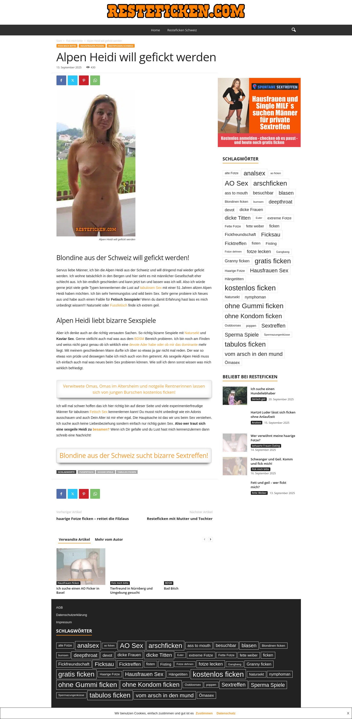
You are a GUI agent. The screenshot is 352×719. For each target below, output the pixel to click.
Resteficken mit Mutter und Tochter (180, 518)
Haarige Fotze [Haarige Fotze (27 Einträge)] (235, 271)
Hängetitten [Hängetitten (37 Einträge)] (234, 279)
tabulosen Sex (151, 288)
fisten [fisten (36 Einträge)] (256, 243)
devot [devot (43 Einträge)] (229, 210)
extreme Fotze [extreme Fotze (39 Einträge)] (279, 218)
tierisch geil (258, 399)
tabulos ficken (127, 472)
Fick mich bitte (74, 40)
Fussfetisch (118, 305)
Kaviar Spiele (105, 472)
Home (155, 30)
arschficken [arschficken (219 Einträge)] (270, 183)
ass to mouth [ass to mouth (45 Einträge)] (236, 193)
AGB (59, 607)
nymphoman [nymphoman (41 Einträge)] (255, 297)
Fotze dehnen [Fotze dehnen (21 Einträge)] (233, 251)
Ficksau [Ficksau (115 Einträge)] (270, 234)
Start (59, 40)
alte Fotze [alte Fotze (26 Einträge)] (232, 173)
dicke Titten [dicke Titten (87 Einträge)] (238, 218)
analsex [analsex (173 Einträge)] (254, 173)
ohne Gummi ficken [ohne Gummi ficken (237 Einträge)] (254, 306)
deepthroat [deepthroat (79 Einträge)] (280, 201)
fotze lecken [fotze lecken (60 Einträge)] (259, 251)
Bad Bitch (171, 588)
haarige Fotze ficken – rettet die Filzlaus (92, 518)
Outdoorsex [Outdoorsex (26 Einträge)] (233, 325)
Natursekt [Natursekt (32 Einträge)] (232, 297)
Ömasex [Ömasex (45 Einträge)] (232, 362)
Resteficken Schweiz (182, 30)
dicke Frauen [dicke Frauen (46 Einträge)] (251, 209)
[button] (293, 30)
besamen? (101, 429)
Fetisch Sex (99, 412)
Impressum (64, 622)
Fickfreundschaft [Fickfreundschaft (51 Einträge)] (240, 234)
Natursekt (192, 333)
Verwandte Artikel (74, 539)
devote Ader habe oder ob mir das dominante (163, 345)
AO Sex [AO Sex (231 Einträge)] (236, 183)
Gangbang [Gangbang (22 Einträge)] (282, 251)
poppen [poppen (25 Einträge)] (251, 326)
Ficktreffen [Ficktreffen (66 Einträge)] (236, 243)
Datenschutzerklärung (71, 615)
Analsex (256, 422)
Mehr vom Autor (109, 539)
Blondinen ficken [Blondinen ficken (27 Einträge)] (236, 201)
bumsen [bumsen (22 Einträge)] (258, 201)
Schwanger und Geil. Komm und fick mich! (272, 461)
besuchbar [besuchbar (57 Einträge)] (263, 192)
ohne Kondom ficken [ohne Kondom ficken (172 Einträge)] (253, 316)
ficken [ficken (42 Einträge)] (274, 226)
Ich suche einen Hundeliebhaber (263, 391)
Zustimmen (204, 713)
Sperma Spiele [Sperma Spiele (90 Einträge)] (242, 335)
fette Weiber (259, 493)
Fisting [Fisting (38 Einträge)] (271, 243)
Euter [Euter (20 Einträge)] (259, 217)
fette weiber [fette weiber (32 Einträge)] (255, 226)
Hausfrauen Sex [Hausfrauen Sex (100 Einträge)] (269, 270)
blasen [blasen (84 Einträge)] (286, 193)
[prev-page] (204, 539)
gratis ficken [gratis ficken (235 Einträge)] (273, 261)
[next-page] (210, 539)
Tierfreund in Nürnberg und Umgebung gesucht (131, 590)
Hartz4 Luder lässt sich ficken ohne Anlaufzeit (273, 414)
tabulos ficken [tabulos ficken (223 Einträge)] (245, 344)
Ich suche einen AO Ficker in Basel (77, 590)
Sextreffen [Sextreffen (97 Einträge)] (273, 326)
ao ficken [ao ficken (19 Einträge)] (276, 173)
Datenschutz (226, 713)
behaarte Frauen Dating (266, 445)
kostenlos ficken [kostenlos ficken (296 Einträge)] (250, 288)
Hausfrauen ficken (92, 45)
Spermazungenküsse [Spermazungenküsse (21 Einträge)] (277, 334)
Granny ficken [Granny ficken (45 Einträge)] (237, 261)
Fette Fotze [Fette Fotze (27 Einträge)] (233, 226)
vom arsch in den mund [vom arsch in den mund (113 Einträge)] (254, 354)
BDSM (139, 339)
